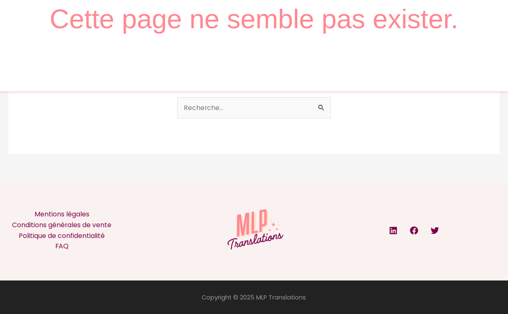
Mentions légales (62, 214)
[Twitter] (435, 231)
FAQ (62, 246)
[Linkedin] (393, 231)
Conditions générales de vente (62, 225)
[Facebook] (414, 231)
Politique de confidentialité (62, 235)
